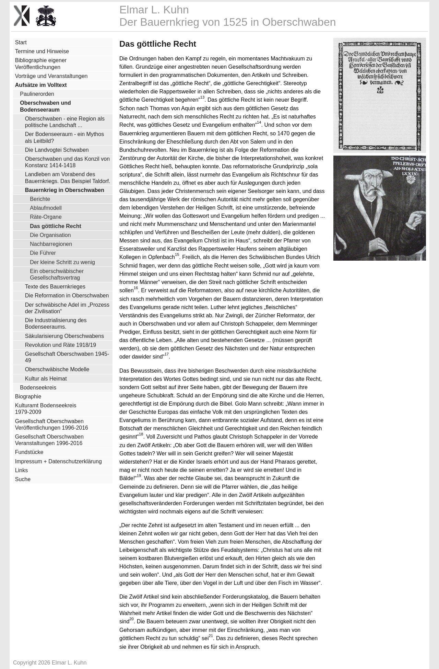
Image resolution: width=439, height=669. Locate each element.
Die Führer (43, 253)
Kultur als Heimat (46, 379)
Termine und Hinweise (42, 51)
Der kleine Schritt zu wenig (62, 262)
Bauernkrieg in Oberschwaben (64, 190)
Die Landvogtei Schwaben (57, 150)
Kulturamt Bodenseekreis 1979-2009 (45, 408)
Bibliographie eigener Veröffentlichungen (41, 63)
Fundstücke (29, 452)
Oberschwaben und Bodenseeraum (45, 106)
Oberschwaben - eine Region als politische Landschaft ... (65, 122)
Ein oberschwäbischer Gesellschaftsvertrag (57, 274)
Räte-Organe (46, 217)
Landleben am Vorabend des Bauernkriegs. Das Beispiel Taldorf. (67, 177)
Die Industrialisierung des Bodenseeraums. (56, 323)
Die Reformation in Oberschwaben (67, 295)
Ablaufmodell (46, 208)
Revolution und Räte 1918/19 (60, 345)
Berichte (40, 199)
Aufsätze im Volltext (41, 85)
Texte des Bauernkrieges (55, 287)
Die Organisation (50, 235)
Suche (23, 479)
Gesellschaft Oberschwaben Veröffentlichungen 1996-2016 (51, 424)
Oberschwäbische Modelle (57, 369)
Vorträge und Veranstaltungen (51, 76)
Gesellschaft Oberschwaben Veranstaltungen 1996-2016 (49, 440)
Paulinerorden (37, 94)
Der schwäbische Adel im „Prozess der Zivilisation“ (67, 308)
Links (21, 470)
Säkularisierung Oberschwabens (64, 336)
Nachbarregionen (51, 244)
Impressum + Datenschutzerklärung (58, 461)
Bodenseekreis (38, 387)
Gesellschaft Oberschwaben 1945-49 (67, 357)
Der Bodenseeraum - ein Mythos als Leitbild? (64, 137)
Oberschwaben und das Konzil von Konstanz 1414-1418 (67, 162)
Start (21, 42)
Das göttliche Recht (55, 226)
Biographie (28, 396)
